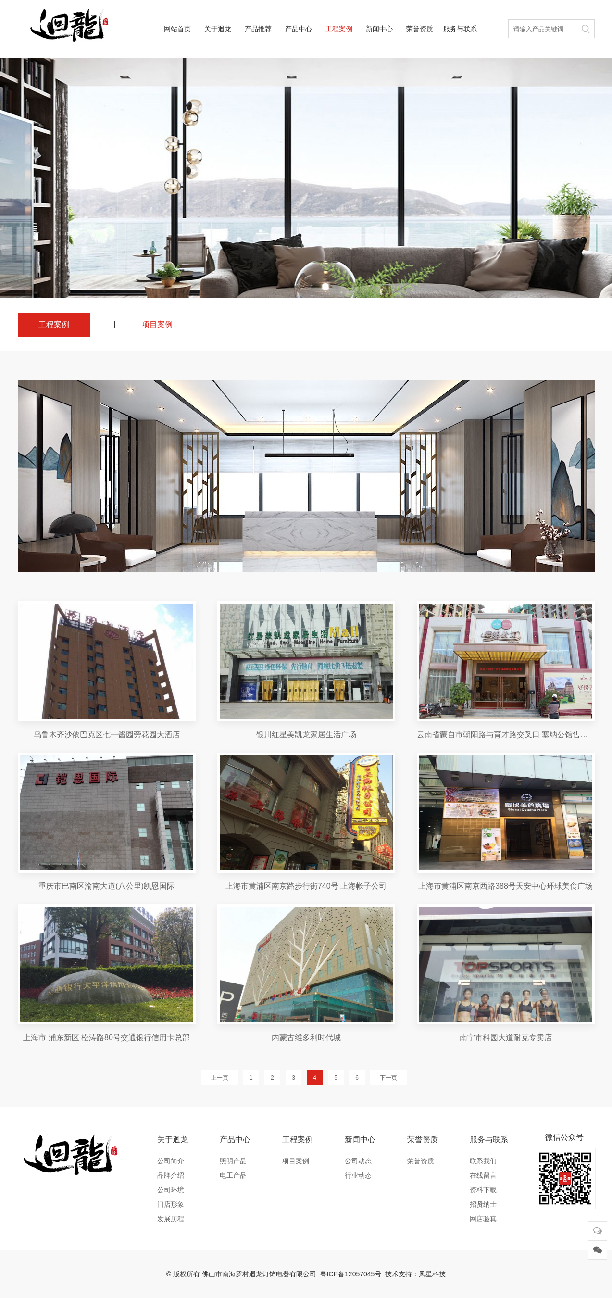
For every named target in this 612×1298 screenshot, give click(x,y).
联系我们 (483, 1161)
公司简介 (170, 1161)
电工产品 (233, 1175)
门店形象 (170, 1204)
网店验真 (483, 1218)
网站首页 (177, 29)
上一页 (219, 1077)
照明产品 (233, 1161)
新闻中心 (379, 29)
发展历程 (170, 1218)
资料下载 (483, 1190)
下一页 (388, 1077)
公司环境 (170, 1190)
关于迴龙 (217, 29)
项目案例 (157, 324)
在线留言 (483, 1175)
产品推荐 (258, 29)
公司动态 (358, 1161)
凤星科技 (432, 1274)
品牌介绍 (170, 1175)
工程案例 (338, 29)
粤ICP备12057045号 (351, 1274)
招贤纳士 (483, 1204)
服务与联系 (460, 29)
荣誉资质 (419, 29)
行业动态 (358, 1175)
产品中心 (298, 29)
